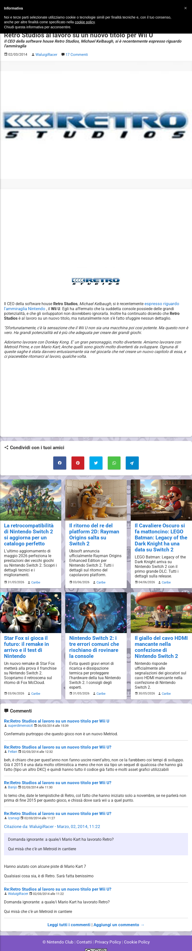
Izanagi (13, 811)
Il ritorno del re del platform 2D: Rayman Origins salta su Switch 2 (95, 528)
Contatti (85, 933)
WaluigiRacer (17, 886)
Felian (12, 745)
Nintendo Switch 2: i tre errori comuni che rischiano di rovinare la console (94, 642)
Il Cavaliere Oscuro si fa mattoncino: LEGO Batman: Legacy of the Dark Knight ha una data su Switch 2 (160, 534)
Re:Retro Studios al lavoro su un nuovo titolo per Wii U (52, 715)
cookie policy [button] (84, 22)
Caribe (35, 578)
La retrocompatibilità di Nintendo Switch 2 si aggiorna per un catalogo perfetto (29, 531)
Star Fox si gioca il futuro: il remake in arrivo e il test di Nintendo (24, 642)
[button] (186, 8)
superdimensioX (19, 720)
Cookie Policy (134, 933)
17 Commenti (76, 54)
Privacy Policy (107, 933)
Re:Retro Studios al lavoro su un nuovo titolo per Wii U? (53, 741)
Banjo (12, 780)
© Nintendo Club (60, 933)
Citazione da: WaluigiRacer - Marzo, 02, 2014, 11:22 (49, 819)
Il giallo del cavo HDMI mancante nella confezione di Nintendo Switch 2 (159, 642)
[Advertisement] (96, 227)
